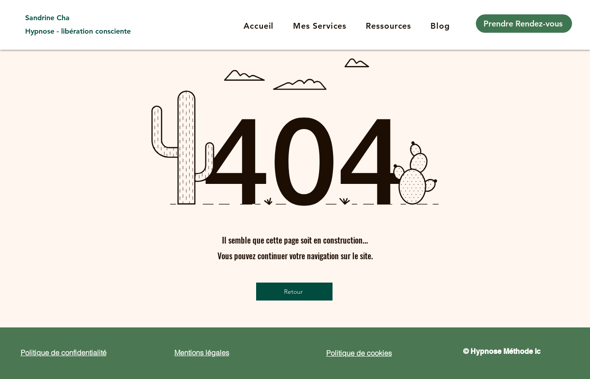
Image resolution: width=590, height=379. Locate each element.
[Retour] (294, 292)
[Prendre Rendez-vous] (524, 23)
